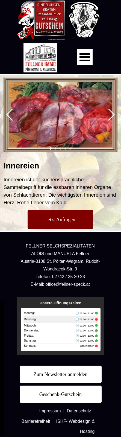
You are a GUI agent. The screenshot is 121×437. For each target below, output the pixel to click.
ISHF (61, 421)
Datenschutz (79, 411)
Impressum (50, 411)
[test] (60, 219)
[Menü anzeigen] (85, 57)
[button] (10, 115)
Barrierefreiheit (36, 421)
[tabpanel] (60, 183)
